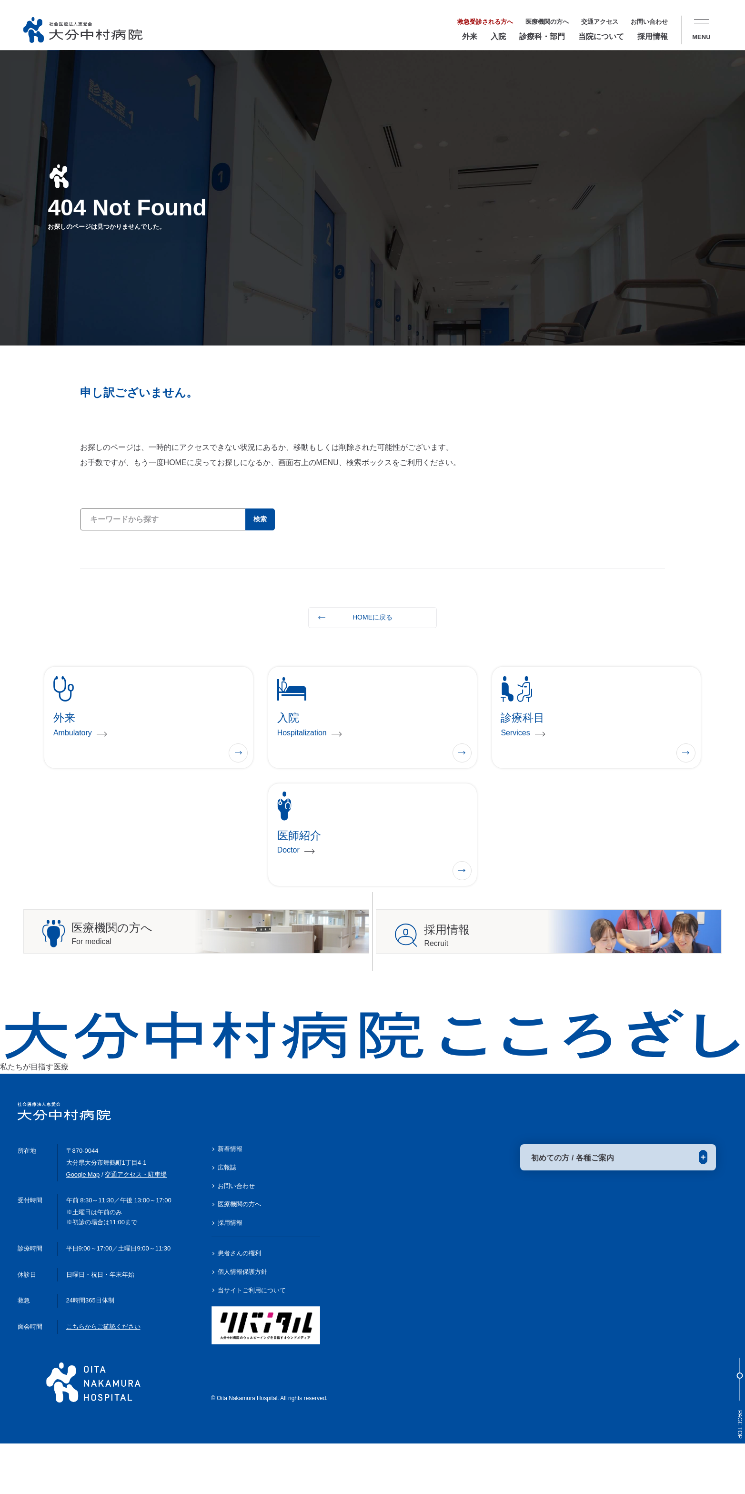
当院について (601, 36)
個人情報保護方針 (242, 1322)
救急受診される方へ (485, 21)
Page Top (733, 1408)
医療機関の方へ (547, 21)
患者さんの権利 (239, 1303)
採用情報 (652, 36)
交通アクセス (599, 21)
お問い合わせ (649, 21)
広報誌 (227, 1217)
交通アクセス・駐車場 (136, 1224)
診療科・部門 (542, 36)
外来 (469, 36)
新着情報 (230, 1199)
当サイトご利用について (252, 1340)
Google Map (83, 1224)
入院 (498, 36)
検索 (255, 519)
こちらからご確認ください (103, 1377)
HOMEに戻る (372, 617)
